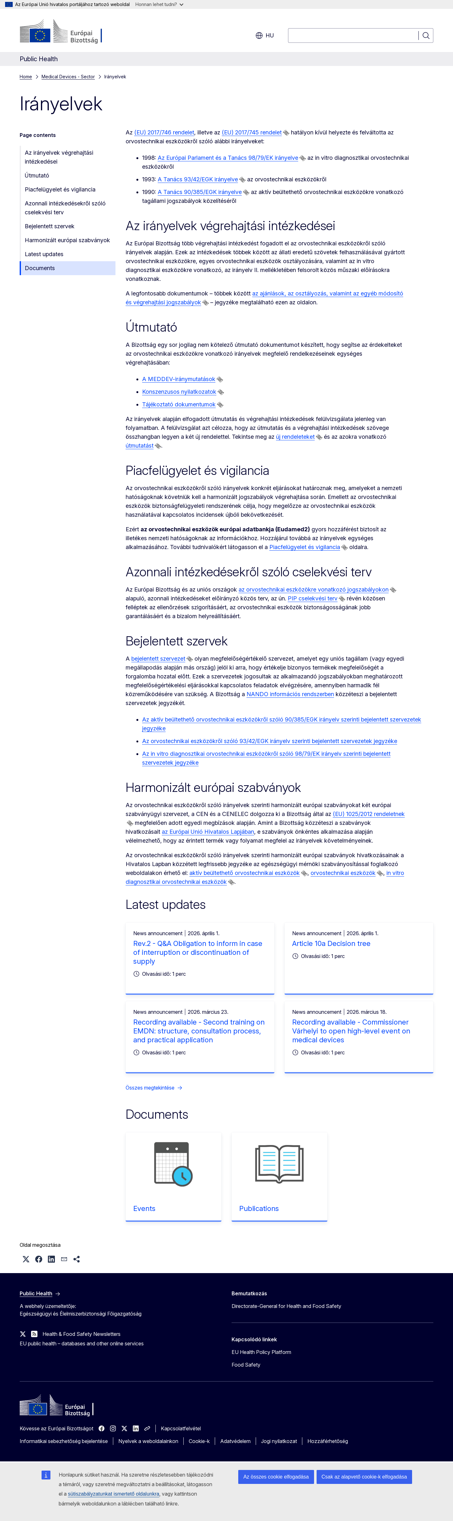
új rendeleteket (295, 436)
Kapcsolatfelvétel (181, 1428)
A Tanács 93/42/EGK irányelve (198, 179)
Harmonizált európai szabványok (67, 240)
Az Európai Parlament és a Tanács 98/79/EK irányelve (228, 157)
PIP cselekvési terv (313, 598)
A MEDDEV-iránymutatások (178, 379)
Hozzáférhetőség (327, 1441)
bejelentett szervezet (158, 658)
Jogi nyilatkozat (279, 1441)
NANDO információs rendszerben (290, 694)
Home (26, 76)
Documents (40, 268)
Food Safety (246, 1365)
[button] (26, 1259)
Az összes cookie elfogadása (276, 1476)
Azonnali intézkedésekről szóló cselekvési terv (65, 208)
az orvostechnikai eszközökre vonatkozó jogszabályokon (314, 589)
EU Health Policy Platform (261, 1352)
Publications (259, 1208)
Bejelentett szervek (50, 226)
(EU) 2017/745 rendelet (252, 132)
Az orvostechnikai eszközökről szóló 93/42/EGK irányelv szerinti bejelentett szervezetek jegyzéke (269, 741)
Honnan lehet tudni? (159, 4)
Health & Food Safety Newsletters (82, 1334)
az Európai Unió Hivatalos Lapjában (208, 831)
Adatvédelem (235, 1441)
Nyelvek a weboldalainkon (148, 1441)
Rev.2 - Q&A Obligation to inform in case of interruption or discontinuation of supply (197, 952)
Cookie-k (199, 1441)
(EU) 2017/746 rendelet (164, 132)
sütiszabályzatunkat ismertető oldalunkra (113, 1494)
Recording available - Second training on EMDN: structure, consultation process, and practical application (199, 1031)
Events (144, 1208)
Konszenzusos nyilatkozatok (179, 391)
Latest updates (44, 254)
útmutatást (140, 445)
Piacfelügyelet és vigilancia (60, 189)
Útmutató (37, 175)
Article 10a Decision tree (331, 943)
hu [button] (264, 35)
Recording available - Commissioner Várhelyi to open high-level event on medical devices (351, 1031)
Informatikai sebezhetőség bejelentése (64, 1441)
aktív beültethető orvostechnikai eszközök (244, 873)
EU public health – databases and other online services (82, 1343)
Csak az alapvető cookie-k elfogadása (364, 1476)
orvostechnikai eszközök (343, 873)
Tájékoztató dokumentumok (179, 404)
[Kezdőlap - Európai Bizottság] (71, 31)
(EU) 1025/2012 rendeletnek (369, 814)
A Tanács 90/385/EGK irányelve (200, 192)
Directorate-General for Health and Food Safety (286, 1306)
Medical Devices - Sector (68, 76)
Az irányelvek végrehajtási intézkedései (59, 157)
